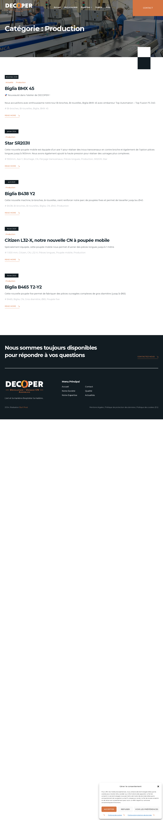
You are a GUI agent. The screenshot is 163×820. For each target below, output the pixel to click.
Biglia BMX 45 (23, 168)
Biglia (36, 188)
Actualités (90, 796)
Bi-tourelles (26, 188)
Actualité (9, 163)
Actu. (108, 7)
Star (105, 319)
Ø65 (43, 700)
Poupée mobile (64, 573)
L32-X (35, 573)
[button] (158, 786)
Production (21, 163)
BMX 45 (44, 188)
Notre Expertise (69, 796)
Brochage (29, 319)
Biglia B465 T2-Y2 (28, 687)
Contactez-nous (148, 757)
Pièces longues (72, 319)
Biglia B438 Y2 (24, 433)
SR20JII (98, 319)
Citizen (22, 573)
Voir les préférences (146, 809)
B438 (10, 446)
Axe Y (20, 319)
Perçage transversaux (51, 319)
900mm (11, 319)
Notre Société (68, 791)
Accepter (109, 809)
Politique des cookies (115, 815)
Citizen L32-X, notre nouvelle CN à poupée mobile (70, 560)
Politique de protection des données (140, 815)
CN (36, 319)
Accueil (57, 7)
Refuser (125, 809)
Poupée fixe (53, 700)
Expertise (85, 7)
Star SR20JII (20, 303)
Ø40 (53, 446)
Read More (12, 196)
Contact (89, 787)
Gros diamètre (32, 700)
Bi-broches (13, 188)
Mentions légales (96, 808)
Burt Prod (23, 808)
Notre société (70, 7)
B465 (10, 700)
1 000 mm (12, 573)
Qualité (98, 7)
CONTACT (148, 8)
